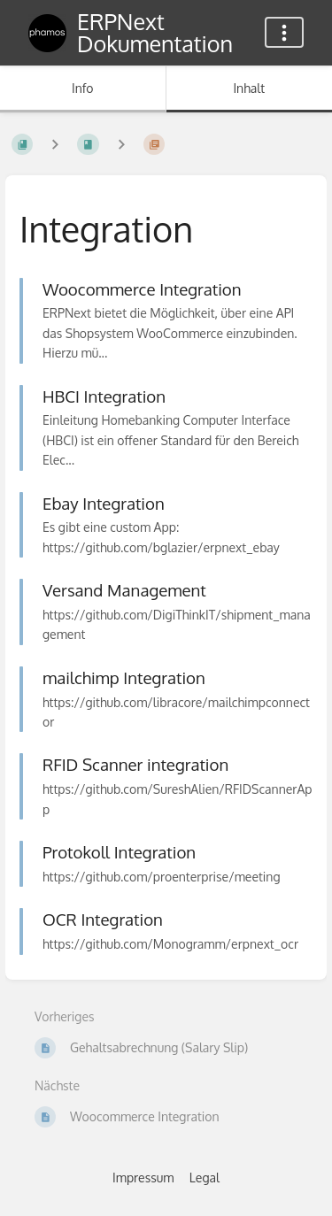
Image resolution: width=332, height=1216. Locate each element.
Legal (204, 1177)
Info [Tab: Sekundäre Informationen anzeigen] (83, 88)
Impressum (143, 1177)
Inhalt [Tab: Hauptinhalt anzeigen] (249, 88)
